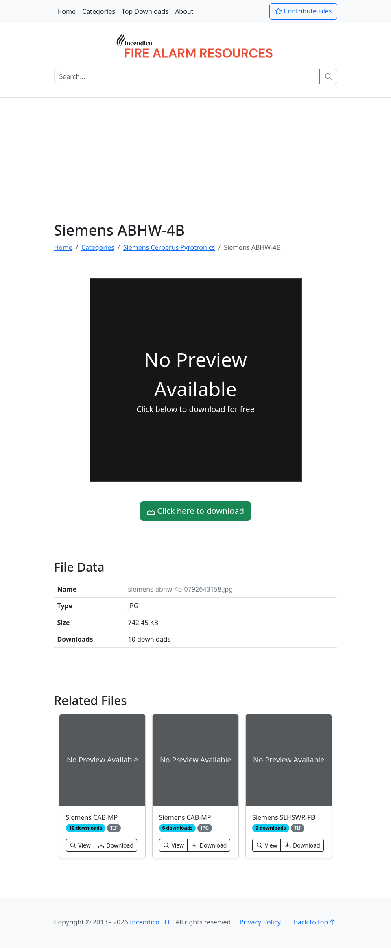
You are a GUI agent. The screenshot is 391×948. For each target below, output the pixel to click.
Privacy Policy (260, 921)
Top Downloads (145, 11)
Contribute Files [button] (303, 11)
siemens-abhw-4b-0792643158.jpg (180, 589)
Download (115, 845)
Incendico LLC (151, 921)
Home (66, 11)
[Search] (187, 76)
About (184, 11)
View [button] (80, 845)
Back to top (315, 921)
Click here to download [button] (195, 510)
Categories (98, 11)
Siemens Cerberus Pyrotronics (169, 247)
